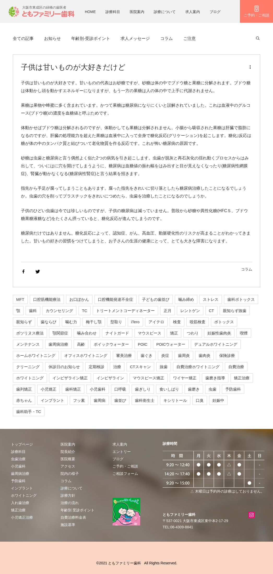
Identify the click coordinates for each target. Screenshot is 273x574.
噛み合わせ (87, 333)
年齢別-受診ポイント (90, 38)
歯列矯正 (24, 389)
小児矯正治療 (22, 517)
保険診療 (227, 355)
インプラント (52, 400)
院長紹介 (68, 452)
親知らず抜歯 (234, 310)
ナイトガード (117, 333)
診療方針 (68, 495)
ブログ (215, 12)
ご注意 (189, 38)
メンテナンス (28, 344)
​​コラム (66, 481)
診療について (165, 12)
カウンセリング (59, 310)
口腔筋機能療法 (47, 299)
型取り (116, 322)
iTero (135, 322)
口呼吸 (120, 389)
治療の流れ (70, 503)
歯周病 (99, 400)
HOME (90, 12)
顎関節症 (60, 333)
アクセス (68, 466)
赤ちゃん (24, 400)
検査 (177, 322)
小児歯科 (97, 389)
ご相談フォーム (125, 473)
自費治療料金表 (73, 517)
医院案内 (137, 12)
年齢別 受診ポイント (77, 510)
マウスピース (149, 333)
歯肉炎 (204, 355)
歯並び (120, 400)
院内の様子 (70, 473)
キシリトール (175, 400)
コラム (166, 38)
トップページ (22, 444)
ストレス (210, 299)
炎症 (165, 355)
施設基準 (68, 525)
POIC (142, 344)
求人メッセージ (135, 38)
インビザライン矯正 (70, 378)
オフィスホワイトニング (85, 355)
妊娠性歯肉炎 (219, 333)
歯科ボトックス (241, 299)
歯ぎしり (143, 389)
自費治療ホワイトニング (197, 366)
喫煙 (244, 333)
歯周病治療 (58, 344)
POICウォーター (171, 344)
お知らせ (52, 38)
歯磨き (194, 389)
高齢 (81, 344)
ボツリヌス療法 (30, 333)
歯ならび (48, 322)
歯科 (33, 310)
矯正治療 (242, 378)
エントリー (121, 452)
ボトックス (224, 322)
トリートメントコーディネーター (125, 310)
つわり (193, 333)
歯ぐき (146, 355)
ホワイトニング (30, 378)
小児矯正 (48, 389)
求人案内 (192, 12)
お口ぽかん (79, 299)
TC (84, 310)
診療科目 (112, 12)
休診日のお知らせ (64, 366)
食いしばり (169, 389)
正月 (167, 310)
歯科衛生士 (145, 400)
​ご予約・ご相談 (125, 466)
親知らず (24, 322)
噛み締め (186, 299)
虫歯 (212, 389)
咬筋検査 (197, 322)
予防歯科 (233, 389)
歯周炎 (184, 355)
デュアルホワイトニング (215, 344)
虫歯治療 (18, 459)
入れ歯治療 (20, 503)
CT (211, 310)
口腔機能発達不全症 (115, 299)
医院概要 (68, 459)
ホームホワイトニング (35, 355)
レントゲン (190, 310)
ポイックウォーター (111, 344)
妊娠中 (218, 400)
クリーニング (28, 366)
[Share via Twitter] (37, 271)
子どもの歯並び (155, 299)
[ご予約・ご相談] (256, 11)
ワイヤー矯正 (185, 378)
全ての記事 (23, 38)
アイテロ (156, 322)
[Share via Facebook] (23, 271)
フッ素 (79, 400)
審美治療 (124, 355)
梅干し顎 (94, 322)
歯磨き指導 (215, 378)
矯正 (174, 333)
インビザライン (110, 378)
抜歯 (164, 366)
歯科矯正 (73, 389)
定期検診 (96, 366)
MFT (20, 299)
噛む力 (71, 322)
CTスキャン (140, 366)
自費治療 (236, 366)
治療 (117, 366)
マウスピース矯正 (148, 378)
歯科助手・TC (28, 411)
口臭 (200, 400)
